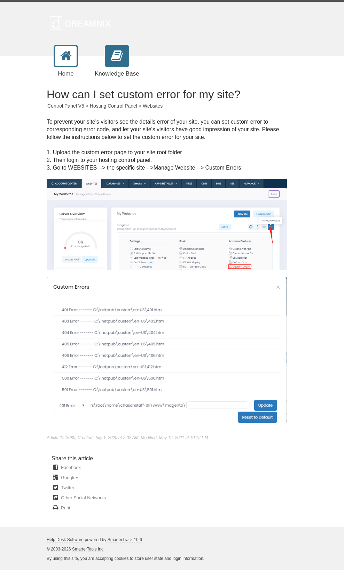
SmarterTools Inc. (88, 549)
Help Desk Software (65, 539)
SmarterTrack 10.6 (125, 539)
